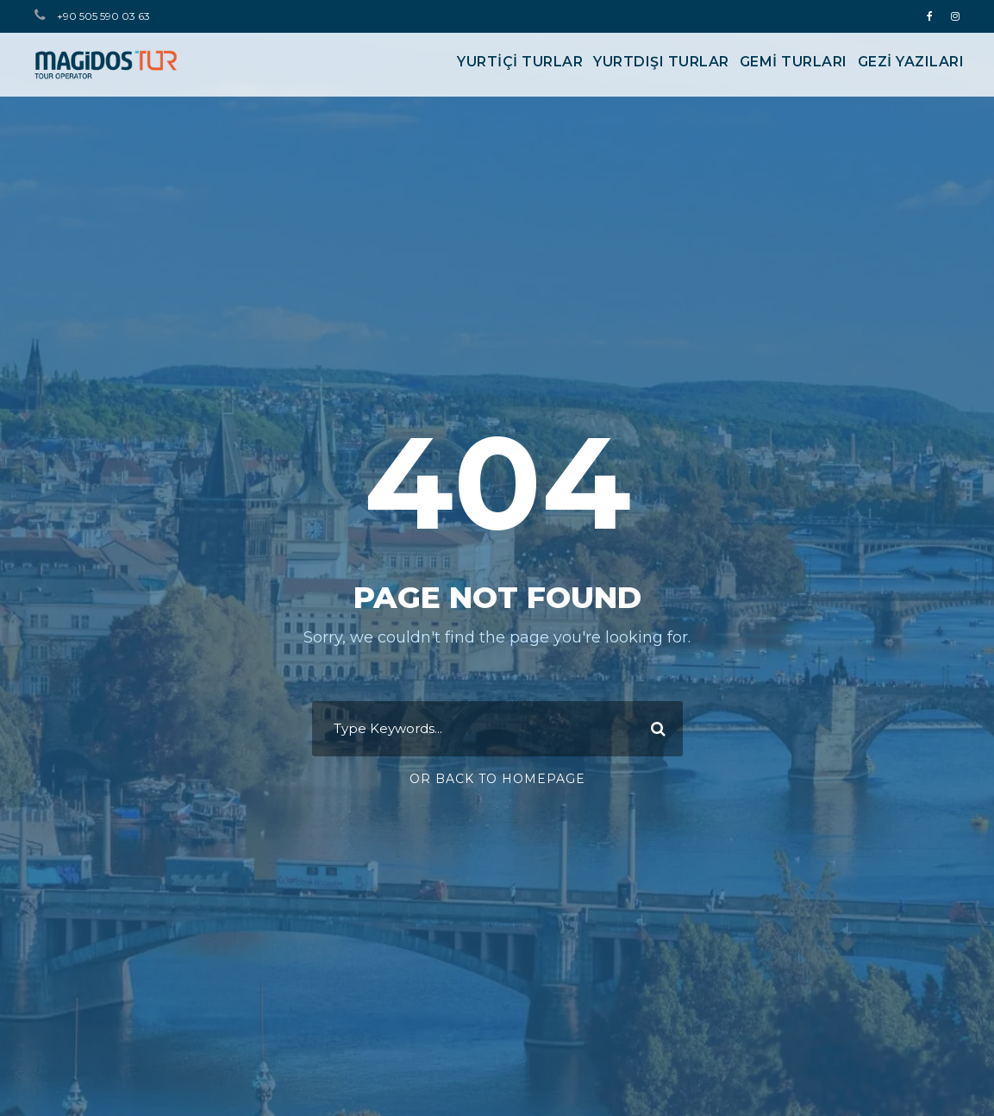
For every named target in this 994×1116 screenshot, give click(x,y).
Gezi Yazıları (911, 61)
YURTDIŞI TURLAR (661, 61)
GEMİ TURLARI (793, 61)
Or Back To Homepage (497, 779)
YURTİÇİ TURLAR (520, 61)
